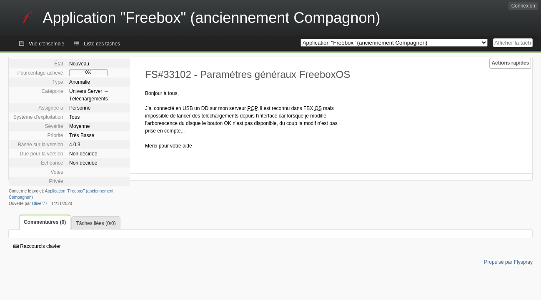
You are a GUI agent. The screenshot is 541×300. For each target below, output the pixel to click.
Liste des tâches (102, 44)
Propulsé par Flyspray (508, 262)
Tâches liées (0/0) (95, 223)
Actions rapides (510, 63)
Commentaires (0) (45, 222)
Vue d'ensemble (46, 44)
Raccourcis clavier (37, 246)
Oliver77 (40, 203)
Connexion (523, 6)
